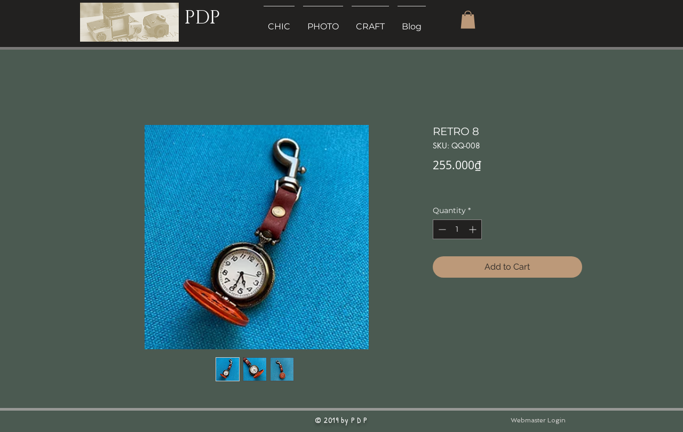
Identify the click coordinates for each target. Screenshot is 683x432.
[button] (467, 19)
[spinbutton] (457, 229)
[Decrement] (441, 229)
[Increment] (473, 229)
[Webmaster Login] (537, 420)
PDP (202, 17)
